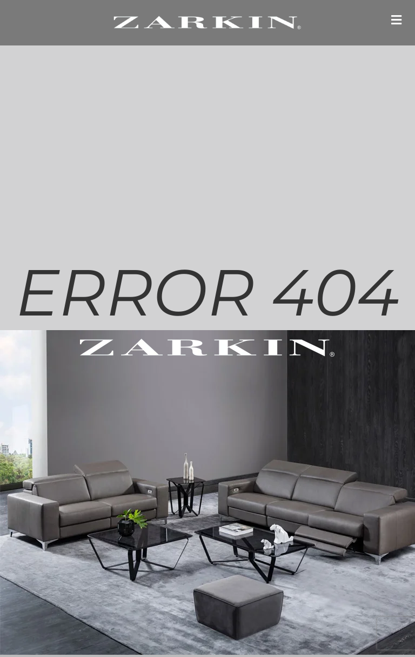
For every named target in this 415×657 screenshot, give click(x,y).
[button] (396, 20)
